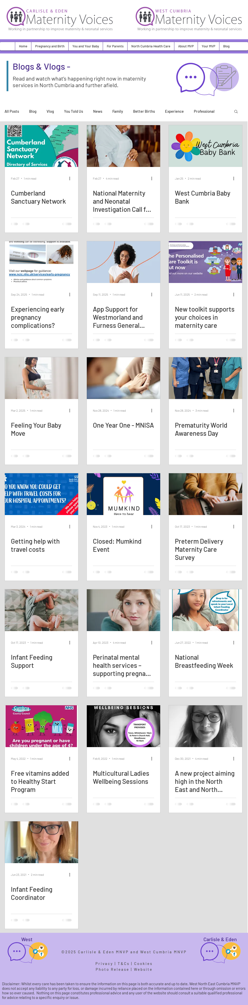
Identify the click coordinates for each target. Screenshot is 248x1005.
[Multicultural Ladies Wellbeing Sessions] (123, 726)
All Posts (12, 111)
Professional (204, 111)
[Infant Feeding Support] (41, 610)
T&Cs (124, 963)
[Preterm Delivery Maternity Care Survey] (205, 494)
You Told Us (73, 111)
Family (117, 111)
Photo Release (112, 969)
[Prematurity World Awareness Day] (205, 378)
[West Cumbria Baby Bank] (205, 146)
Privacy (104, 963)
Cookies (143, 963)
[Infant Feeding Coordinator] (41, 842)
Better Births (144, 111)
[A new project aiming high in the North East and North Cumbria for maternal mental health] (205, 726)
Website (143, 969)
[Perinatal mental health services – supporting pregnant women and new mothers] (123, 610)
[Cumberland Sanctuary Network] (41, 146)
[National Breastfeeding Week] (205, 610)
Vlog (50, 111)
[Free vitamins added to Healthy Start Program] (41, 726)
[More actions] (71, 178)
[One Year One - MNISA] (123, 378)
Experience (174, 111)
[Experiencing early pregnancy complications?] (41, 262)
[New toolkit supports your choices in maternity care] (205, 262)
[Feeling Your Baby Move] (41, 378)
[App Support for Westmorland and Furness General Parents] (123, 262)
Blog (32, 111)
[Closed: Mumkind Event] (123, 494)
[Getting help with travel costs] (41, 494)
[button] (49, 46)
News (97, 111)
